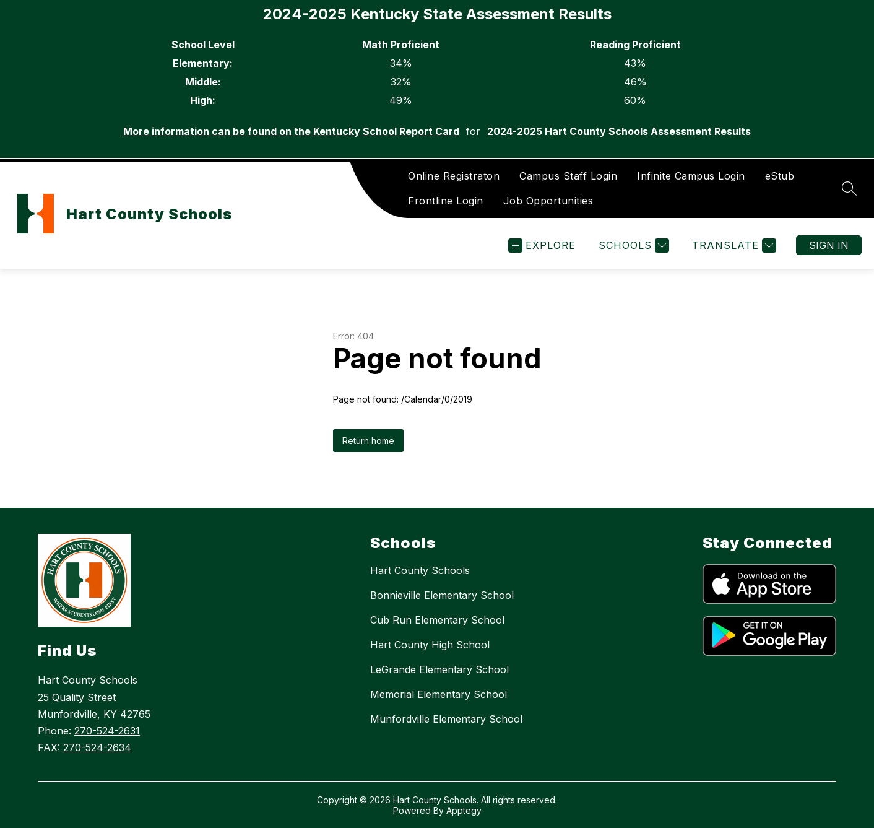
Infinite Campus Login (691, 176)
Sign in (829, 245)
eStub (780, 176)
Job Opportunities (548, 200)
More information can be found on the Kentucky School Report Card (291, 131)
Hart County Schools (420, 570)
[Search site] (849, 188)
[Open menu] (542, 245)
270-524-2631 (107, 731)
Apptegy (464, 810)
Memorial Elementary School (438, 694)
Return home (368, 440)
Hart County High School (430, 644)
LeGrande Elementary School (439, 669)
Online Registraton (454, 176)
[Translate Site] (732, 245)
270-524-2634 (97, 747)
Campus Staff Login (568, 176)
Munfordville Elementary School (446, 719)
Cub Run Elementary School (437, 620)
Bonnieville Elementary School (442, 595)
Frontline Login (445, 200)
